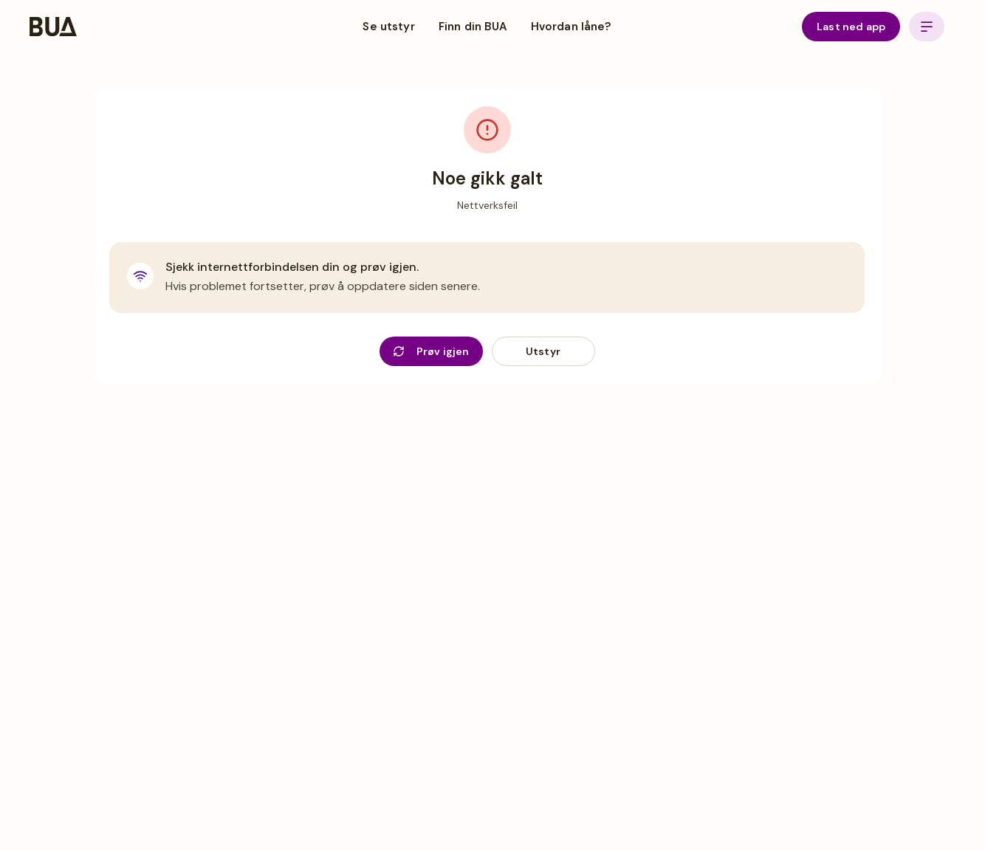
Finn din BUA (473, 26)
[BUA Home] (53, 26)
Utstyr (543, 351)
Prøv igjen (431, 351)
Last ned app (851, 26)
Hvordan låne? (571, 26)
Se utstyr (388, 26)
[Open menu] (926, 26)
